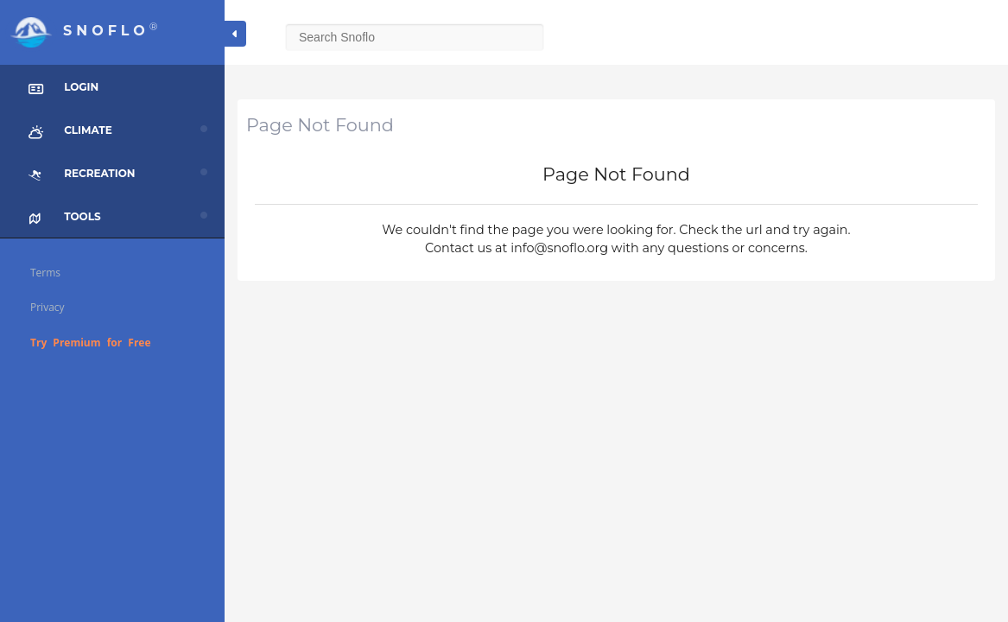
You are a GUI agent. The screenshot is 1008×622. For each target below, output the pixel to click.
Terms (45, 272)
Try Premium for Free (90, 342)
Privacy (47, 307)
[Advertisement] (616, 419)
